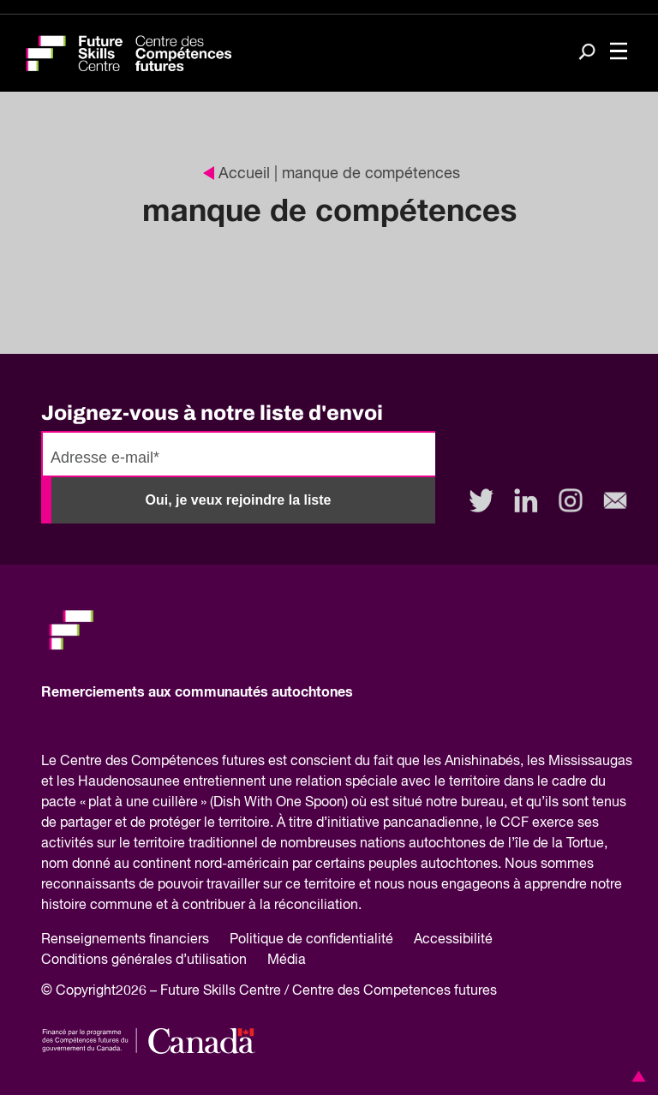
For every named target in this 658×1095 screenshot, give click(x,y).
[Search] (587, 53)
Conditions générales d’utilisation (144, 960)
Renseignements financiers (125, 940)
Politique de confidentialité (311, 940)
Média (286, 960)
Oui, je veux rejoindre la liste (239, 500)
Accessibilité (453, 940)
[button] (636, 1076)
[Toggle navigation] (618, 53)
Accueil (236, 174)
